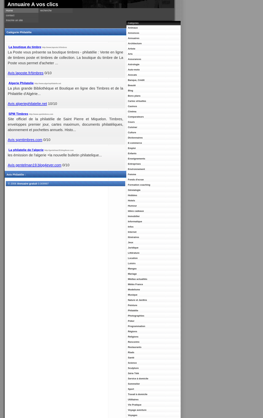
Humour (132, 205)
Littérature (133, 253)
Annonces (133, 33)
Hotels (131, 200)
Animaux (133, 27)
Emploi (132, 148)
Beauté (132, 85)
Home (9, 10)
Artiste (131, 48)
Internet (132, 232)
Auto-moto (134, 69)
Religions (133, 336)
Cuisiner (132, 127)
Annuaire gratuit (27, 183)
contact (10, 15)
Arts (130, 54)
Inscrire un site (14, 20)
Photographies (136, 315)
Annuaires (133, 38)
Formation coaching (139, 184)
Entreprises (134, 164)
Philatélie (133, 310)
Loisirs (131, 263)
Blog (130, 90)
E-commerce (135, 143)
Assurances (134, 59)
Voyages (132, 415)
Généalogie (134, 190)
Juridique (133, 247)
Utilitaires (133, 399)
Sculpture (133, 368)
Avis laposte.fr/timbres (26, 73)
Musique (132, 294)
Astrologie (133, 64)
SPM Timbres (18, 114)
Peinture (132, 305)
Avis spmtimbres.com (25, 140)
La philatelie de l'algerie (26, 150)
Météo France (135, 284)
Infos (130, 226)
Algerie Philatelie (21, 83)
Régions (132, 331)
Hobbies (132, 195)
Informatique (135, 221)
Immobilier (134, 216)
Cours (131, 122)
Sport (131, 389)
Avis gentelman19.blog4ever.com (34, 165)
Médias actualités (137, 279)
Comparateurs (136, 116)
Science (132, 362)
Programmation (136, 326)
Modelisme (134, 289)
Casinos (132, 106)
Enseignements (136, 158)
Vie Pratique (134, 404)
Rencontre (133, 342)
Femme (132, 174)
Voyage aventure (137, 410)
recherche (46, 10)
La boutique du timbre (24, 47)
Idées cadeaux (136, 211)
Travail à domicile (137, 394)
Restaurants (134, 347)
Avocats (132, 74)
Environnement (136, 169)
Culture (132, 132)
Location (133, 258)
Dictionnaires (135, 137)
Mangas (132, 268)
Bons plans (134, 95)
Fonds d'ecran (136, 179)
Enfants (132, 153)
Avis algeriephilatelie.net (27, 104)
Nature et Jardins (137, 300)
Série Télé (133, 373)
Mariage (132, 273)
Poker (131, 321)
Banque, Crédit (136, 80)
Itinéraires (133, 237)
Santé (131, 357)
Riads (131, 352)
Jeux (130, 242)
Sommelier (134, 383)
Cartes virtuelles (137, 101)
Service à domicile (138, 378)
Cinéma (132, 111)
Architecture (135, 43)
